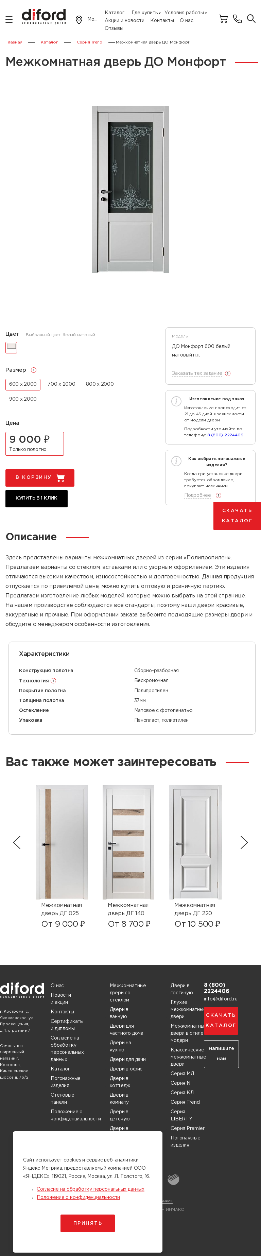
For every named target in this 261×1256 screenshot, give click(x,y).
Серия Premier (187, 1129)
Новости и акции (61, 999)
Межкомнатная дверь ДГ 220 (194, 909)
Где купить (145, 13)
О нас (186, 21)
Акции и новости (124, 21)
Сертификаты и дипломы (67, 1025)
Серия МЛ (182, 1074)
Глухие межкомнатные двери (188, 1009)
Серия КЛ (182, 1093)
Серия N (180, 1083)
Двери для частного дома (126, 1029)
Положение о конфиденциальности (76, 1115)
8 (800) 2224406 (225, 435)
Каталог (114, 13)
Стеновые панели (62, 1098)
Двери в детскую (120, 1115)
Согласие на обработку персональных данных (67, 1049)
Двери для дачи (128, 1060)
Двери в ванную (119, 1013)
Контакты (162, 21)
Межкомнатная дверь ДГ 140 (128, 909)
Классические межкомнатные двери (188, 1057)
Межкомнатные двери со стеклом (128, 993)
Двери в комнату (119, 1098)
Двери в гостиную (182, 989)
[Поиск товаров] (251, 19)
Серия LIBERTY (181, 1115)
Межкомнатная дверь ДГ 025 (61, 909)
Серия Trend (185, 1102)
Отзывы (114, 29)
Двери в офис (126, 1069)
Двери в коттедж (120, 1082)
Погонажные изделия (66, 1082)
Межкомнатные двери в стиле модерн (189, 1033)
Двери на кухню (120, 1046)
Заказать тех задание (197, 373)
